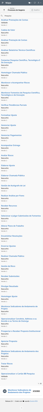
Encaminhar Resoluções (11, 236)
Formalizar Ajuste (9, 115)
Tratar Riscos (7, 363)
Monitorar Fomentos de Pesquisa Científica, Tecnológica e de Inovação (20, 93)
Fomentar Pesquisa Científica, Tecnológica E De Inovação (20, 61)
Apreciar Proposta (9, 341)
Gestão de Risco (8, 266)
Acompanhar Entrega (10, 145)
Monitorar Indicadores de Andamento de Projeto (19, 307)
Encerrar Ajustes (8, 246)
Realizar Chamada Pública (12, 256)
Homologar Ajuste (9, 296)
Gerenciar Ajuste (8, 125)
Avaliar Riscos (7, 155)
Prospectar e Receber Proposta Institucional (20, 331)
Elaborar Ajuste (8, 165)
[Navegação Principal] (3, 3)
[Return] (4, 10)
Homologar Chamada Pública (14, 72)
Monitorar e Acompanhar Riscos (15, 82)
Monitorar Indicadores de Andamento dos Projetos (20, 352)
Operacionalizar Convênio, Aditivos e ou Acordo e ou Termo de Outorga (19, 319)
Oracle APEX (34, 401)
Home (12, 8)
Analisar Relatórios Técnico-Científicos (18, 50)
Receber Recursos (9, 205)
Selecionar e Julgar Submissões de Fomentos (21, 216)
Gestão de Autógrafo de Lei (13, 185)
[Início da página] (21, 408)
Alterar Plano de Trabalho (12, 226)
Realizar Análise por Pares (12, 195)
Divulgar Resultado (9, 286)
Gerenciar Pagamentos (11, 135)
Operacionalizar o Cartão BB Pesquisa (18, 373)
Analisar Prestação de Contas (14, 40)
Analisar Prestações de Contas (14, 20)
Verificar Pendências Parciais (14, 105)
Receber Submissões (10, 276)
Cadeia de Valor (8, 30)
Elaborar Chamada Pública (13, 175)
